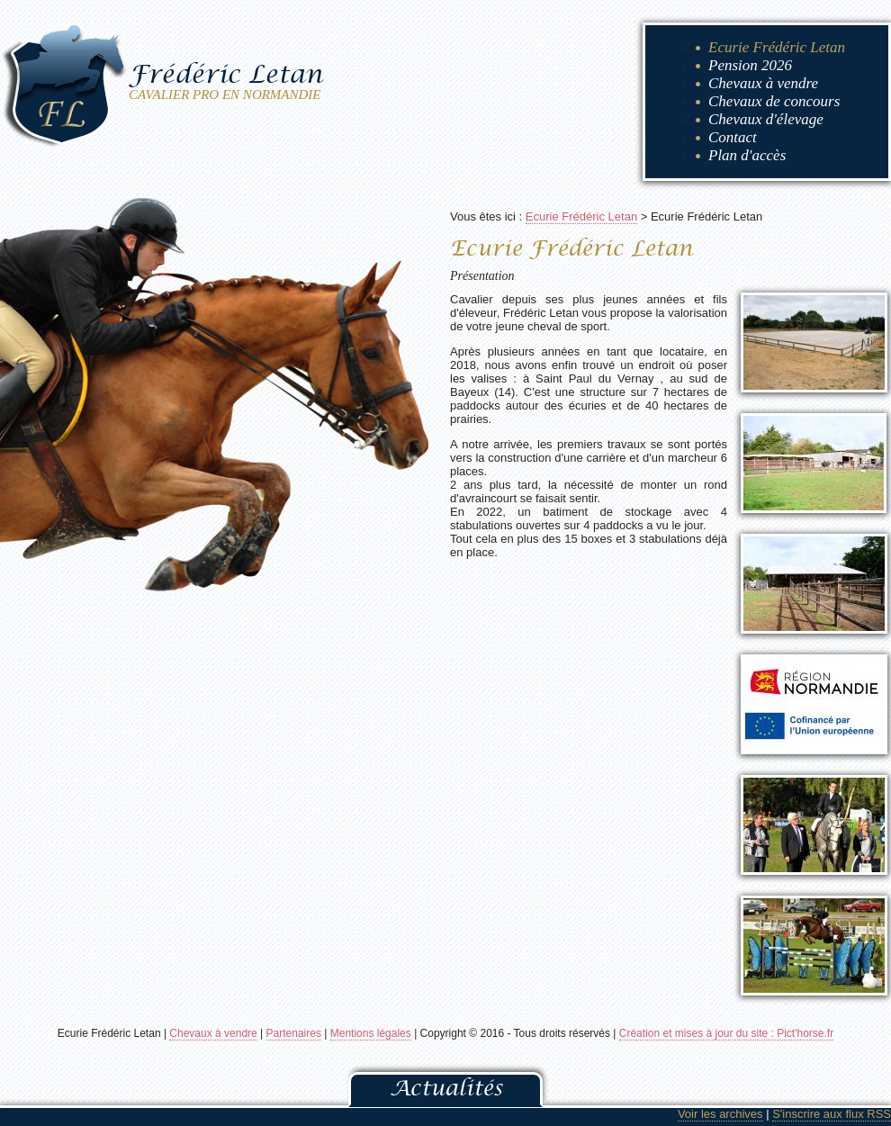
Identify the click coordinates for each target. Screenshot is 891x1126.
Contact (732, 137)
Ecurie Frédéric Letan (776, 47)
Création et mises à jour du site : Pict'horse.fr (726, 1033)
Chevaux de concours (774, 101)
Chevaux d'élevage (766, 119)
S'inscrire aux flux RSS (831, 1114)
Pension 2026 (750, 65)
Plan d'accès (747, 155)
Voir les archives (720, 1114)
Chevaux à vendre (763, 83)
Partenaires (293, 1033)
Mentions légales (370, 1033)
